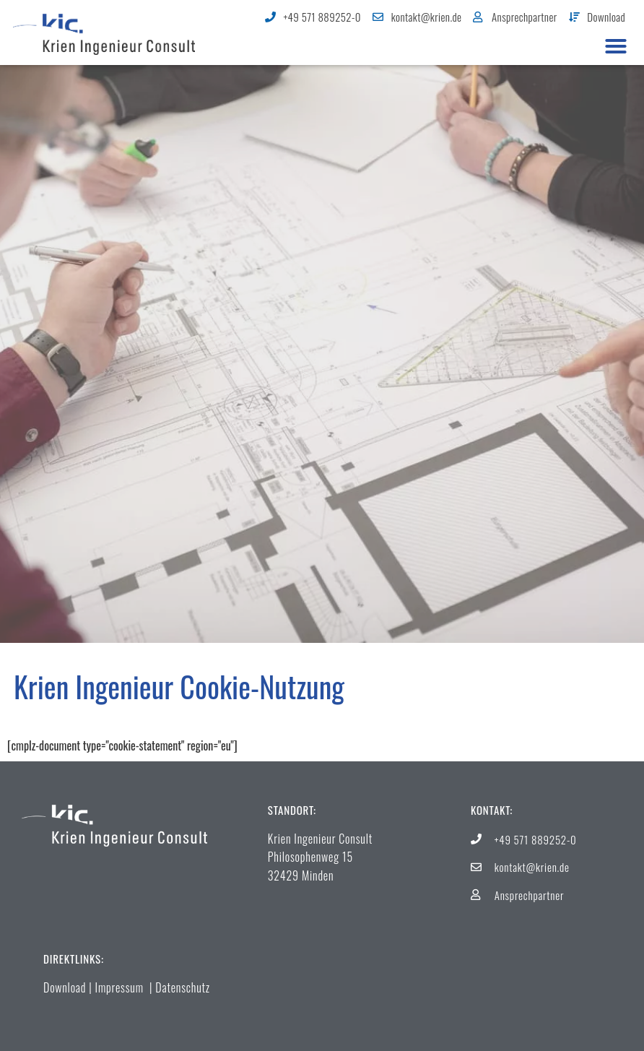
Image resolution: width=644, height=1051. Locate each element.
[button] (616, 46)
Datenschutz (182, 987)
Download (64, 987)
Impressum (119, 987)
